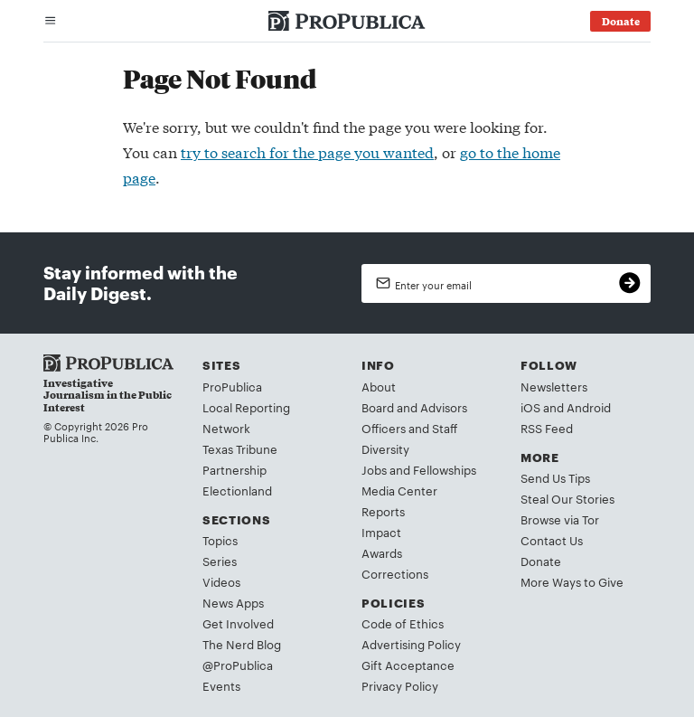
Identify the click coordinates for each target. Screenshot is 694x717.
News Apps (233, 602)
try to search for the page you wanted (307, 151)
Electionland (237, 490)
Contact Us (551, 540)
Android (589, 407)
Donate (540, 560)
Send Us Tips (555, 477)
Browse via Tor (559, 519)
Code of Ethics (402, 623)
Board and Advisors (414, 407)
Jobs (374, 469)
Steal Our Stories (567, 498)
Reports (383, 511)
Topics (220, 540)
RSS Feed (546, 428)
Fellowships (444, 469)
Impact (381, 532)
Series (219, 560)
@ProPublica (237, 664)
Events (221, 685)
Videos (221, 581)
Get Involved (238, 623)
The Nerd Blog (241, 644)
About (378, 386)
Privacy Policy (399, 685)
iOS (530, 407)
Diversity (385, 448)
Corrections (394, 573)
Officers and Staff (409, 428)
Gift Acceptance (408, 664)
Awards (381, 552)
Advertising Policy (411, 644)
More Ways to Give (572, 581)
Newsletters (553, 386)
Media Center (399, 490)
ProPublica (232, 386)
